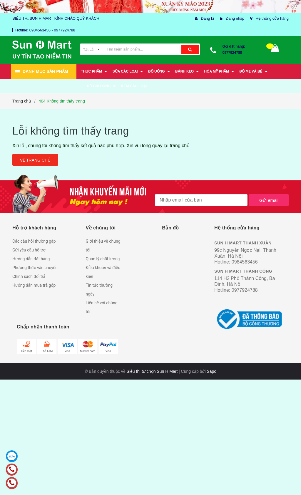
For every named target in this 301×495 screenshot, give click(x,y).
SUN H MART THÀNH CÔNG (243, 271)
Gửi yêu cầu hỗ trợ (29, 250)
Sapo (211, 371)
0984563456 (245, 261)
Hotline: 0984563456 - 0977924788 (45, 30)
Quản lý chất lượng (103, 258)
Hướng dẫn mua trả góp (34, 285)
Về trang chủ (35, 160)
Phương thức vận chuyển (35, 267)
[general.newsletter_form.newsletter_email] (201, 200)
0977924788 (232, 53)
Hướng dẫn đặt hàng (31, 258)
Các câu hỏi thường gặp (34, 241)
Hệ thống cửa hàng (272, 18)
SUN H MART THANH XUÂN (243, 243)
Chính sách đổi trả (28, 276)
